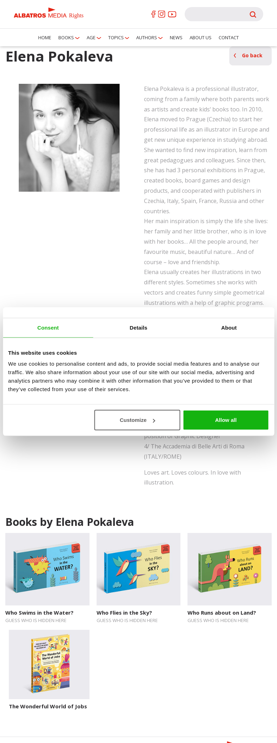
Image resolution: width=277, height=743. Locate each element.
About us (201, 37)
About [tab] (229, 327)
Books (66, 37)
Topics (116, 37)
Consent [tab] (48, 327)
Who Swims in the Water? (39, 612)
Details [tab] (139, 327)
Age (91, 37)
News (176, 37)
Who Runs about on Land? (221, 612)
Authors (146, 37)
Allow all (226, 420)
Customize (137, 420)
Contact (229, 37)
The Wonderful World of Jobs (48, 706)
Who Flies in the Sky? (124, 612)
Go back (252, 55)
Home (44, 37)
